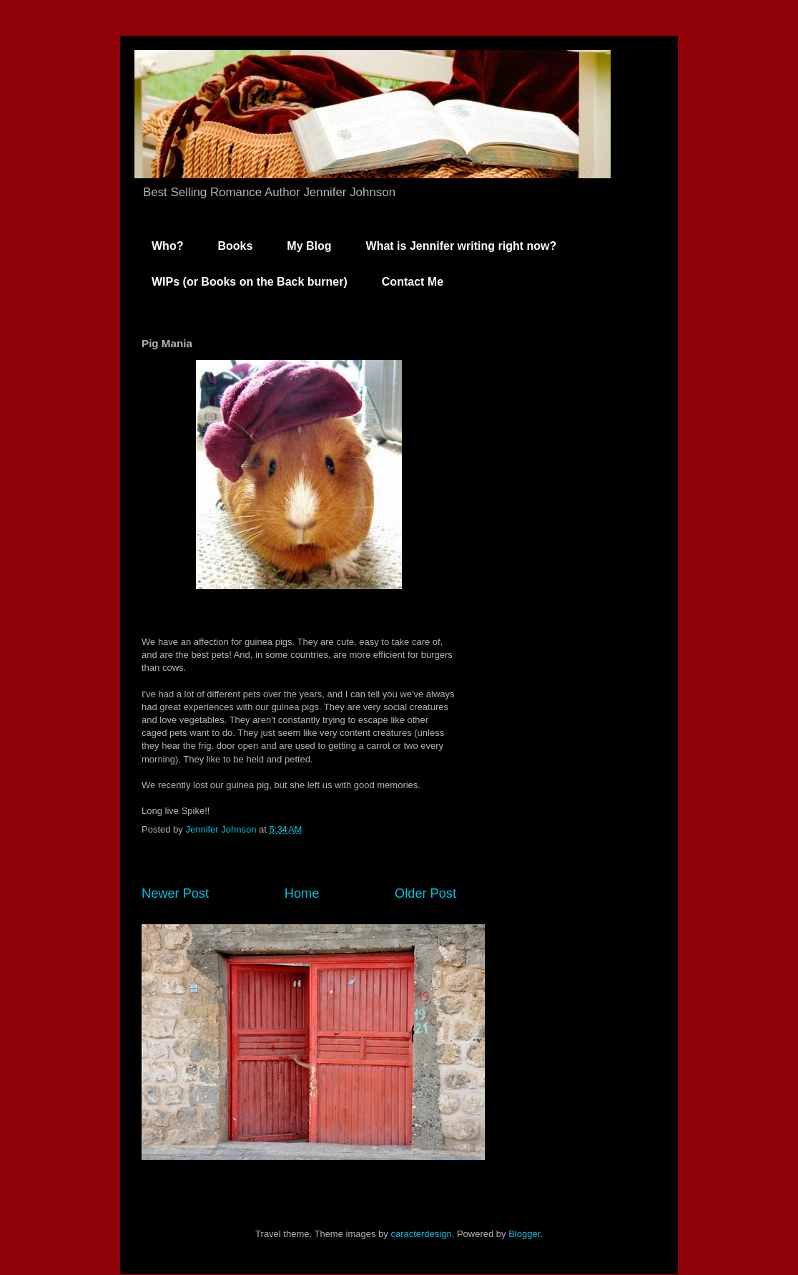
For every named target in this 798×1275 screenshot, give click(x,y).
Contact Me (412, 282)
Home (302, 893)
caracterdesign (420, 1233)
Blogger (524, 1233)
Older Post (425, 893)
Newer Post (175, 893)
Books (234, 246)
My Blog (309, 246)
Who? (167, 246)
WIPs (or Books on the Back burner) (250, 282)
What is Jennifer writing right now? (461, 246)
